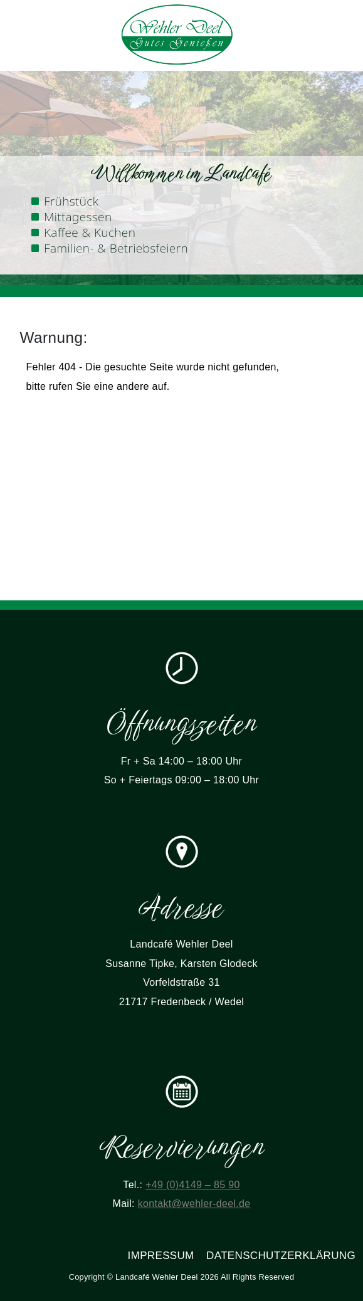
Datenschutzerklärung (280, 1256)
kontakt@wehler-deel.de (194, 1203)
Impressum (161, 1256)
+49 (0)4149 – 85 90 (192, 1184)
